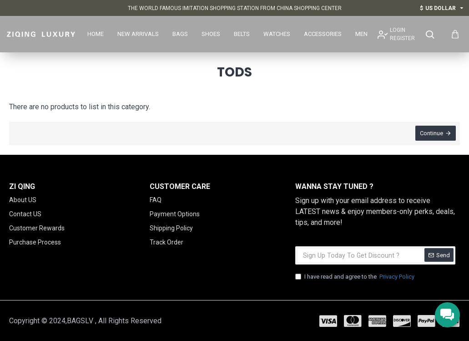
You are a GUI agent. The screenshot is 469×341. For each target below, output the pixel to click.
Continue (431, 133)
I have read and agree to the (355, 276)
